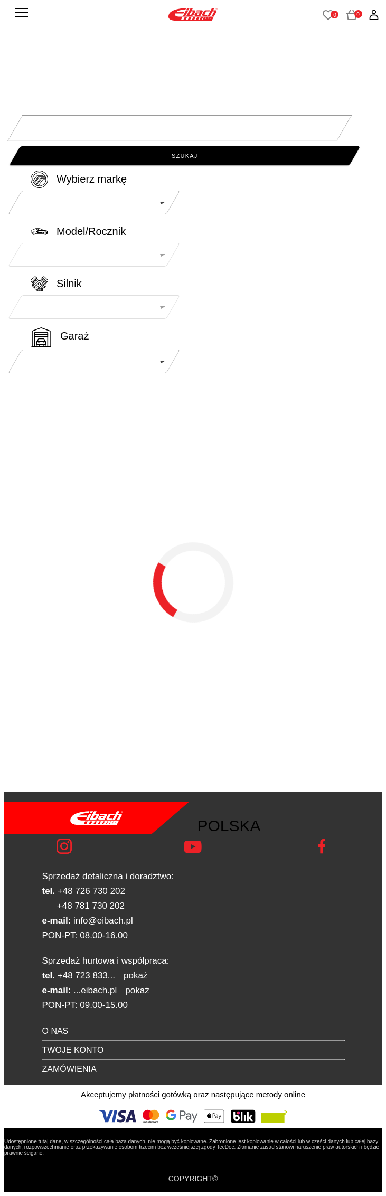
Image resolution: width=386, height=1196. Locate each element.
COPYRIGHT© (193, 1178)
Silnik (69, 283)
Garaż (74, 336)
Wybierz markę (92, 179)
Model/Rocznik (91, 231)
